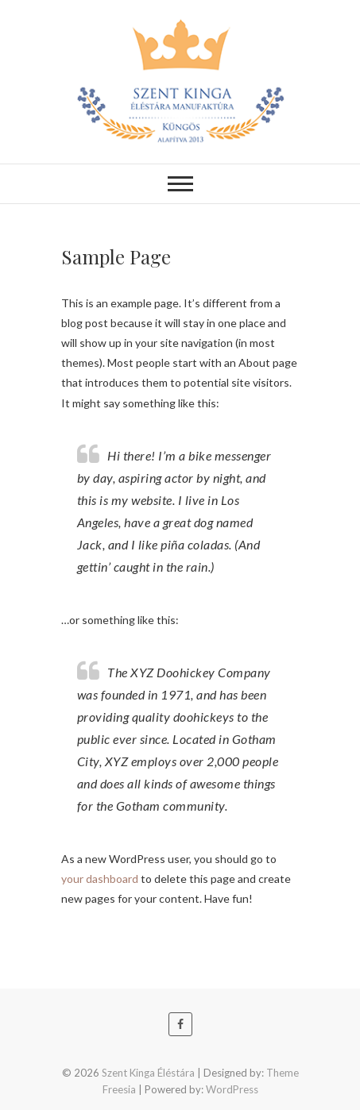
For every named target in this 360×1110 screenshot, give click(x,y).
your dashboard (99, 878)
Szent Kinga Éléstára (148, 1072)
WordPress (232, 1089)
